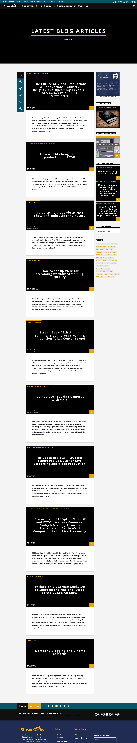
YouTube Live (108, 545)
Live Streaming (34, 415)
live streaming (101, 518)
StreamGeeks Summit (67, 6)
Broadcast (106, 515)
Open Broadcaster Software (106, 523)
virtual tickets (101, 542)
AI (27, 415)
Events (29, 345)
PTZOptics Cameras (55, 1)
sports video (100, 534)
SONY (52, 718)
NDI (97, 520)
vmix (110, 542)
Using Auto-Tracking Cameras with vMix (60, 669)
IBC (105, 452)
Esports (114, 515)
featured (99, 452)
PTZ (105, 526)
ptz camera (112, 526)
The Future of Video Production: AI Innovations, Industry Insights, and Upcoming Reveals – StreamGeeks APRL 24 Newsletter (60, 361)
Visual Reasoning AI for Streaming (108, 443)
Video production (102, 540)
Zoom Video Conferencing (105, 548)
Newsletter (50, 6)
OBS (111, 520)
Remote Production (103, 531)
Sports (114, 531)
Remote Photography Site (34, 1)
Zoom (117, 545)
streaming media (102, 537)
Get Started (29, 6)
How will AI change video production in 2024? (60, 426)
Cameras (99, 439)
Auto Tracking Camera (34, 657)
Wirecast (99, 545)
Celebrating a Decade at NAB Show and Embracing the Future (60, 485)
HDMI (28, 718)
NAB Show (111, 518)
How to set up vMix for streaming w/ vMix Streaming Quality (60, 545)
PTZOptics (43, 415)
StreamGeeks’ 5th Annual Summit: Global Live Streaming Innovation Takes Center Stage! (59, 607)
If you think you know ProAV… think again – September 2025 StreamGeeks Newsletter (107, 461)
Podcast (99, 526)
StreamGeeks (52, 415)
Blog (40, 6)
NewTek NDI (104, 520)
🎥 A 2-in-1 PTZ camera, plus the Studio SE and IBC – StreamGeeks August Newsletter (108, 482)
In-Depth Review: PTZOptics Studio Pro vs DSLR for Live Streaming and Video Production (60, 732)
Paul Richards (31, 378)
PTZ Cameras (100, 529)
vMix (39, 532)
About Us (84, 6)
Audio (98, 515)
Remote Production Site (11, 1)
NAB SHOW (36, 345)
